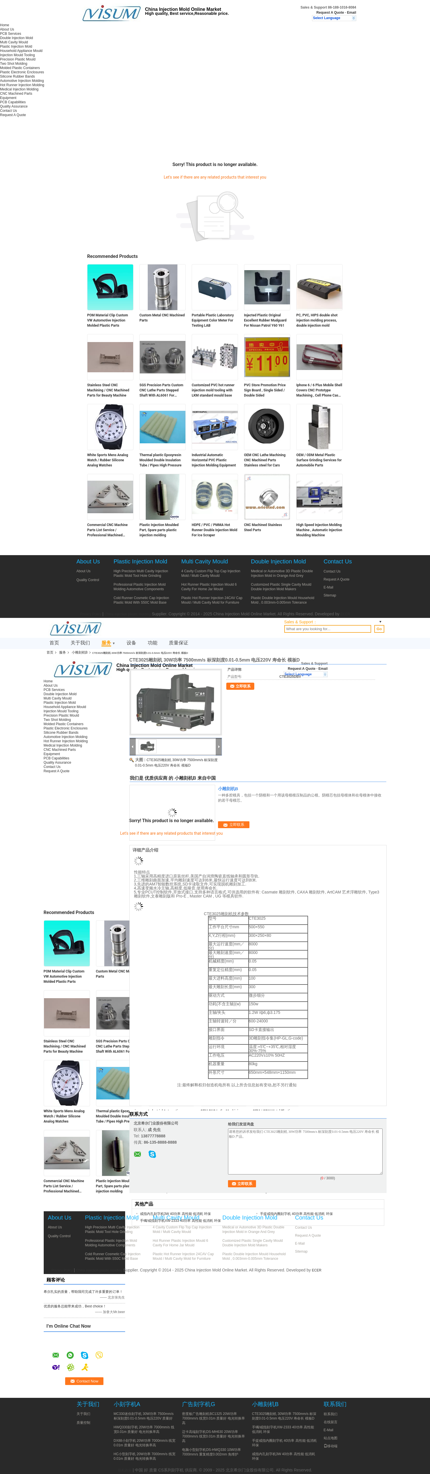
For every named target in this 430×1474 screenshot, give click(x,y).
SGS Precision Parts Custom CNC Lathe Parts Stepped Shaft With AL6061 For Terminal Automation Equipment (161, 390)
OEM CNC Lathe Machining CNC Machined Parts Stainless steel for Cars (264, 460)
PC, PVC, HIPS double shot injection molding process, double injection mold (316, 320)
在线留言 (330, 1422)
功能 (152, 643)
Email (351, 13)
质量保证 (178, 643)
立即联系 (243, 686)
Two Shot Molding (13, 64)
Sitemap (330, 595)
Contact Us (8, 111)
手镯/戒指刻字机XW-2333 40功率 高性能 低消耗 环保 (180, 1221)
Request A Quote (330, 13)
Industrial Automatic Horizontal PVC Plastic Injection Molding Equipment (214, 460)
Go (379, 629)
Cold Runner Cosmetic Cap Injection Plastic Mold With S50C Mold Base (141, 600)
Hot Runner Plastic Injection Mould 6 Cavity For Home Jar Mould (209, 587)
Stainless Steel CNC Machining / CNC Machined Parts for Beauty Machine (108, 390)
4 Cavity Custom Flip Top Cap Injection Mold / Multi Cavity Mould (210, 573)
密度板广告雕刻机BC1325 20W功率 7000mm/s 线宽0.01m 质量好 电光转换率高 (213, 1418)
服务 (106, 643)
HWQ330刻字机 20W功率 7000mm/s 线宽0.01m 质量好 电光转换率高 (144, 1429)
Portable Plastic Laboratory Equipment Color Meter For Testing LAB (213, 320)
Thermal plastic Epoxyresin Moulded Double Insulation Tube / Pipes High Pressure (160, 460)
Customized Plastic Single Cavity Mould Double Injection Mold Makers (281, 587)
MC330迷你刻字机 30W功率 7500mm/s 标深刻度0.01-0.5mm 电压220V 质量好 (144, 1416)
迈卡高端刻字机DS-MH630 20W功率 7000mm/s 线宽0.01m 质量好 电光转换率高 (213, 1436)
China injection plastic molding (128, 614)
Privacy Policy (90, 614)
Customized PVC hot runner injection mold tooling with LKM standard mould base (213, 390)
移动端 (330, 1446)
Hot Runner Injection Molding (22, 85)
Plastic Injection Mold (16, 46)
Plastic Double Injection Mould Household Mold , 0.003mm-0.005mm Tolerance (282, 600)
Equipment (8, 98)
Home (4, 25)
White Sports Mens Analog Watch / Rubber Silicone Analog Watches (107, 460)
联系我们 (330, 1414)
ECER (345, 614)
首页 (54, 643)
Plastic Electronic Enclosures (22, 72)
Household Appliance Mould (21, 51)
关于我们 (80, 643)
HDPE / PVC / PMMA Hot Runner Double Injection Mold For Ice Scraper (214, 530)
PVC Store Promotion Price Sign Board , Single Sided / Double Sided (265, 390)
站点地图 (330, 1438)
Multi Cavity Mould (14, 42)
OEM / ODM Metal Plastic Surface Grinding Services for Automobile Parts (319, 460)
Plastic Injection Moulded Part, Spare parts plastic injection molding (159, 530)
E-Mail (328, 587)
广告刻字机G (198, 1404)
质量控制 (83, 1423)
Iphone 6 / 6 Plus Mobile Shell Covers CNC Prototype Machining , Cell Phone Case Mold (319, 390)
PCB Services (10, 34)
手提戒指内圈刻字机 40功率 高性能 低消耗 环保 (296, 1214)
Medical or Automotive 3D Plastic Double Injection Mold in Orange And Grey (282, 573)
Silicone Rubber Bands (17, 76)
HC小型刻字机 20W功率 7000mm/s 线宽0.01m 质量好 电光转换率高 (144, 1456)
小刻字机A (127, 1404)
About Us (7, 29)
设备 (131, 643)
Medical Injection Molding (19, 89)
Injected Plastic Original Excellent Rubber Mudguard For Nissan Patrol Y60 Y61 (265, 320)
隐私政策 (125, 1470)
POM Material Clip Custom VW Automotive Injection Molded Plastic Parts (107, 320)
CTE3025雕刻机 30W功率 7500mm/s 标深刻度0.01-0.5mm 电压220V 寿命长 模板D (284, 1416)
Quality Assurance (14, 106)
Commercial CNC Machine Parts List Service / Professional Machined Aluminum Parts (107, 530)
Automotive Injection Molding (22, 81)
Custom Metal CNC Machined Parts (162, 317)
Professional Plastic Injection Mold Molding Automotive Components (140, 587)
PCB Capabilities (13, 102)
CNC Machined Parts (16, 94)
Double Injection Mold (16, 38)
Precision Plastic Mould (17, 59)
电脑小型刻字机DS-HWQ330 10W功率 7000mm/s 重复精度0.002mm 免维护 (211, 1452)
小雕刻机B (80, 652)
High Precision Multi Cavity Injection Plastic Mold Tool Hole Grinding (141, 573)
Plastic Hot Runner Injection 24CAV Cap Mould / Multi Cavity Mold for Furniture (211, 600)
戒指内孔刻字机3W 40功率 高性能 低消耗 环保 (175, 1214)
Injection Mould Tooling (17, 55)
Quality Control (88, 580)
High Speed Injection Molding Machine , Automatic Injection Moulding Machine (319, 530)
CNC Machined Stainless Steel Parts (263, 527)
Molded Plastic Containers (20, 68)
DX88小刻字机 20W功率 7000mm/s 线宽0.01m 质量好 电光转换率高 (145, 1443)
